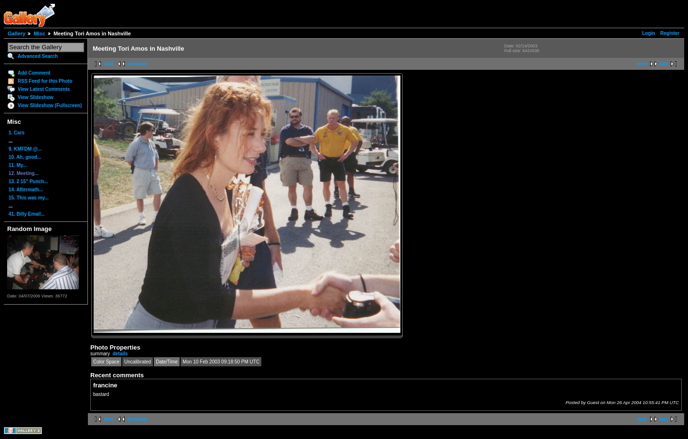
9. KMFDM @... (25, 149)
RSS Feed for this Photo (45, 81)
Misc (39, 33)
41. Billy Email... (27, 214)
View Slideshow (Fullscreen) (50, 105)
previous (138, 63)
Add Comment (34, 73)
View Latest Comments (44, 89)
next (642, 63)
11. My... (18, 165)
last (664, 63)
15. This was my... (29, 197)
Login (648, 33)
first (108, 63)
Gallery (16, 33)
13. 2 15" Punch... (28, 181)
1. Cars (16, 132)
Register (669, 33)
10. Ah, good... (25, 157)
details (120, 353)
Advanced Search (38, 56)
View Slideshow (36, 97)
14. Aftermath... (26, 189)
